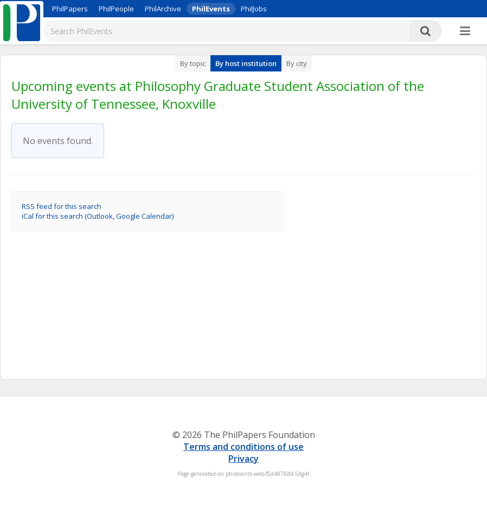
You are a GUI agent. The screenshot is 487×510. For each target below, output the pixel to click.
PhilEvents (211, 9)
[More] (465, 31)
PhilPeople (116, 9)
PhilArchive (163, 9)
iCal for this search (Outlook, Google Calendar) (98, 216)
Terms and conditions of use (243, 447)
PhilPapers (70, 9)
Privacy (243, 459)
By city (296, 63)
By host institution (246, 63)
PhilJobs (254, 9)
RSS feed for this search (61, 206)
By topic (193, 63)
